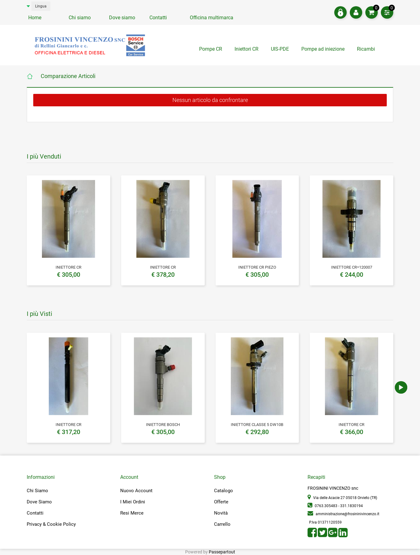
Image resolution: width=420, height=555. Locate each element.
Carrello (222, 524)
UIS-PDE (280, 49)
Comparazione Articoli (68, 76)
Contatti (158, 18)
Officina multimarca (211, 18)
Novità (221, 513)
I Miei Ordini (132, 502)
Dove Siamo (39, 502)
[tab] (366, 50)
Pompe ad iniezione (323, 49)
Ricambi (366, 49)
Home (34, 18)
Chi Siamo (37, 490)
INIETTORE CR (68, 267)
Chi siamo (80, 18)
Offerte (221, 502)
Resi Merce (132, 513)
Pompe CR (210, 49)
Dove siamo (122, 18)
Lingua (41, 6)
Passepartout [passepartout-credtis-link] (222, 551)
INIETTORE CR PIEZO (257, 267)
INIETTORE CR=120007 (351, 267)
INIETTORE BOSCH (163, 424)
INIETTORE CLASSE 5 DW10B (257, 424)
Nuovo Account (136, 490)
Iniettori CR (246, 49)
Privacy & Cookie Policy (51, 524)
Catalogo (223, 490)
